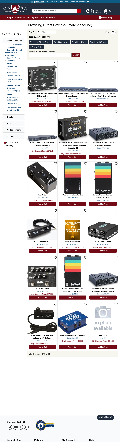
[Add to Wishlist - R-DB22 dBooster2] (116, 210)
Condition (11, 136)
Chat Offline (105, 417)
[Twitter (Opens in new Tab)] (10, 427)
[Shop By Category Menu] (25, 17)
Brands (10, 117)
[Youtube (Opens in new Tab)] (15, 427)
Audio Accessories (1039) (12, 66)
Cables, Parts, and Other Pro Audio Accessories (13, 53)
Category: (34, 42)
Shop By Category (15, 17)
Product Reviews (14, 130)
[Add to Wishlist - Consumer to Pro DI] (55, 210)
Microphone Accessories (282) (14, 74)
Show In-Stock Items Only (11, 144)
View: (108, 32)
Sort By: (32, 32)
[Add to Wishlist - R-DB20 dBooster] (86, 210)
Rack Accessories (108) (14, 80)
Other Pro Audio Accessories (12, 59)
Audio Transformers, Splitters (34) (13, 97)
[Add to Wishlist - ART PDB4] (116, 304)
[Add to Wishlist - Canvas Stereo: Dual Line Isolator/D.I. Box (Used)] (86, 257)
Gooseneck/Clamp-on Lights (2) (14, 108)
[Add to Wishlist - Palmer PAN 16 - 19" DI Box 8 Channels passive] (55, 111)
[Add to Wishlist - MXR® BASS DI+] (55, 257)
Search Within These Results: (42, 51)
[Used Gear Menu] (54, 17)
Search (76, 55)
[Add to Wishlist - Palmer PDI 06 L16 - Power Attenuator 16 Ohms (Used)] (116, 257)
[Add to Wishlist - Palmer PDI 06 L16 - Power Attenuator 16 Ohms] (116, 111)
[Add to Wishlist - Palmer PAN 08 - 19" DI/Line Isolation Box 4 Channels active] (116, 62)
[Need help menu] (114, 17)
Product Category (14, 40)
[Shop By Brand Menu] (41, 17)
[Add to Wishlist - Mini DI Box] (55, 164)
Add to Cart (42, 105)
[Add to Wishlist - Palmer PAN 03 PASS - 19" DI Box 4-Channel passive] (86, 62)
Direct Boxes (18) (14, 103)
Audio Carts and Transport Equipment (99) (13, 88)
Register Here (37, 1)
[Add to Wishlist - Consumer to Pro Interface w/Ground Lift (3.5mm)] (55, 304)
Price (9, 123)
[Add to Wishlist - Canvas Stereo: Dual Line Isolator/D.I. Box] (116, 164)
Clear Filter (17, 45)
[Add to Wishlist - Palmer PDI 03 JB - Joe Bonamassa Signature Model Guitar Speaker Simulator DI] (86, 111)
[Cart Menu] (106, 13)
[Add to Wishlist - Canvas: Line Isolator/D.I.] (86, 164)
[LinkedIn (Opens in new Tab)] (26, 427)
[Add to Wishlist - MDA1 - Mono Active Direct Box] (86, 304)
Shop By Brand (33, 17)
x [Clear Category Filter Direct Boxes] (51, 41)
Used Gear (48, 17)
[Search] (79, 11)
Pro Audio (11, 47)
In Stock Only (36, 47)
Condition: (59, 42)
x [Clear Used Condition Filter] (87, 41)
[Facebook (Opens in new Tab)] (21, 427)
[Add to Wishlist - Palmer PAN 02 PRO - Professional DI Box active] (55, 62)
